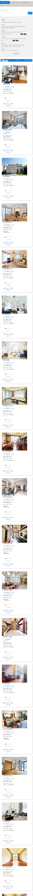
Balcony (23, 44)
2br (9, 50)
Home (2, 10)
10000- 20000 (6, 32)
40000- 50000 (4, 34)
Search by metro (14, 2)
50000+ (9, 34)
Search (5, 10)
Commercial (14, 46)
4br (13, 50)
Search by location (5, 2)
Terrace (10, 46)
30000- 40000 (19, 32)
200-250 (19, 38)
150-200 (15, 38)
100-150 (11, 38)
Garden (10, 44)
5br (15, 50)
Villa (16, 22)
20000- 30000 (13, 32)
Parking (13, 44)
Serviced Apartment (11, 22)
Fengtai (19, 26)
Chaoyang (5, 26)
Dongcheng (12, 26)
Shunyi (8, 26)
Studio (4, 50)
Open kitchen (5, 44)
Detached (19, 46)
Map (2, 5)
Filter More (16, 53)
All (1, 22)
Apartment (5, 22)
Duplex (2, 46)
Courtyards (20, 22)
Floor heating (18, 44)
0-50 (4, 38)
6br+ (18, 50)
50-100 (7, 38)
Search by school (24, 2)
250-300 (24, 38)
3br (11, 50)
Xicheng (16, 26)
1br (6, 50)
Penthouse (6, 46)
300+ (2, 40)
